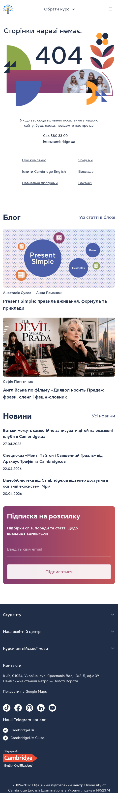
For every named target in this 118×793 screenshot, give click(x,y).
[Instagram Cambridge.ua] (29, 708)
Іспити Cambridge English (44, 171)
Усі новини (103, 416)
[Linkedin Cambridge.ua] (41, 708)
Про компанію (34, 160)
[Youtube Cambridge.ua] (52, 708)
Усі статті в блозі (97, 217)
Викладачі (87, 171)
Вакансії (85, 183)
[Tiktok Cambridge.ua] (6, 708)
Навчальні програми (40, 183)
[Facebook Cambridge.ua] (18, 708)
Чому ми (85, 160)
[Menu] (110, 8)
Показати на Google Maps (25, 691)
